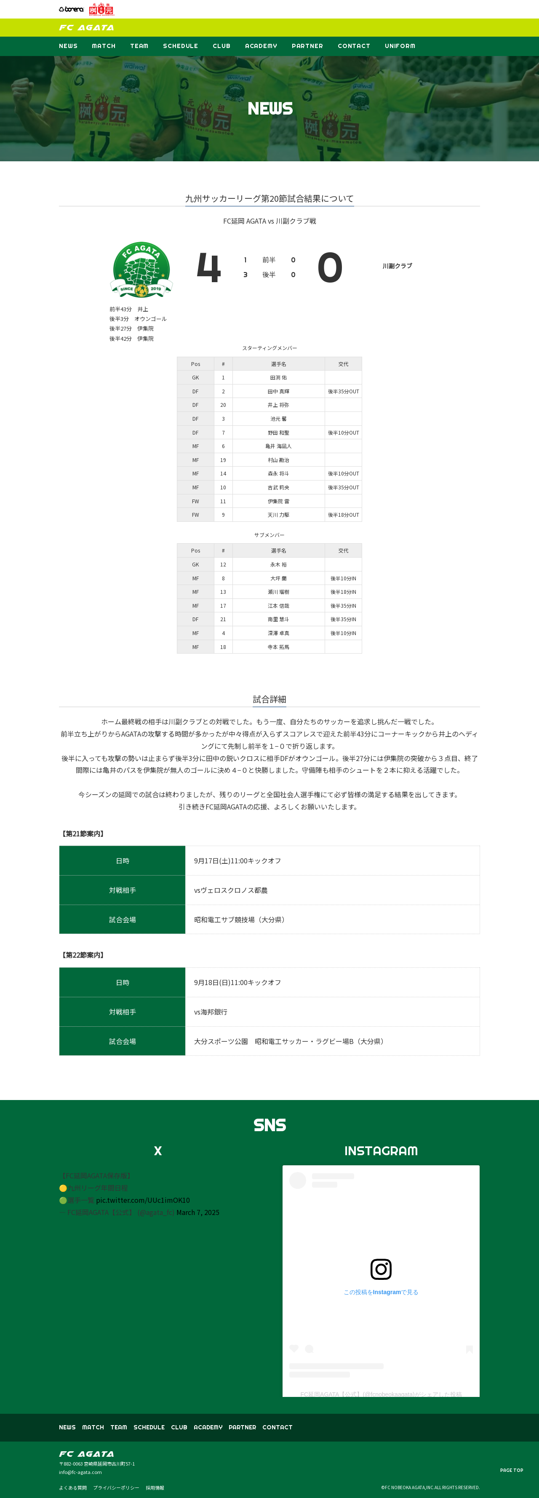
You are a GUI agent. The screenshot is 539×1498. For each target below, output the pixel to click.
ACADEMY (261, 46)
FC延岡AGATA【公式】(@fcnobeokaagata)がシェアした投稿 (381, 1394)
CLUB (221, 46)
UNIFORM (400, 46)
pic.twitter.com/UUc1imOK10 (143, 1200)
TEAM (139, 46)
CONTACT (354, 46)
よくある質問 (73, 1487)
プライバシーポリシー (116, 1487)
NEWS (68, 46)
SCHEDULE (180, 46)
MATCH (103, 46)
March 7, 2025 (197, 1212)
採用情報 (155, 1487)
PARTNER (307, 46)
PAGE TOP (511, 1470)
